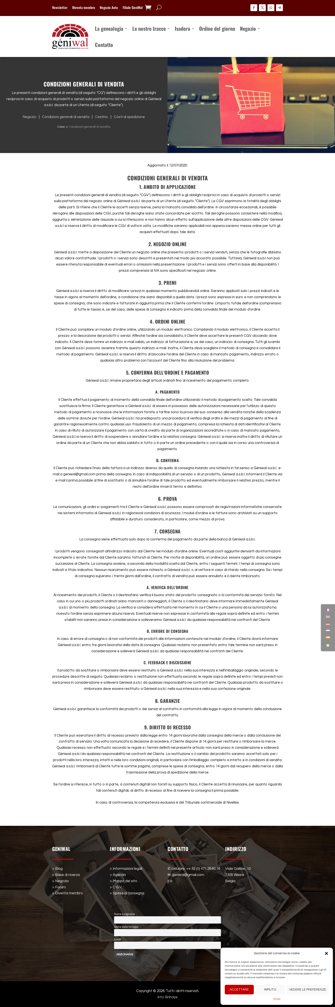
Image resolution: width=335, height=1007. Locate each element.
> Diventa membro (67, 893)
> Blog (57, 869)
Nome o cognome (124, 914)
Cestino (102, 117)
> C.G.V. (116, 887)
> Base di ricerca (66, 875)
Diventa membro (83, 8)
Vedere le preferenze (307, 989)
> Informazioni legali (126, 869)
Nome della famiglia (126, 927)
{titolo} (276, 999)
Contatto (104, 44)
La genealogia (109, 28)
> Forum (59, 887)
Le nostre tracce (149, 28)
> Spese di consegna (127, 893)
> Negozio (60, 881)
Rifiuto (270, 989)
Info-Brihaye (167, 997)
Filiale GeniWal (133, 8)
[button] (326, 953)
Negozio (248, 28)
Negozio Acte (109, 8)
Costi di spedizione (129, 117)
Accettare (239, 989)
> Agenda (118, 875)
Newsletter (60, 8)
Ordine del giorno (217, 28)
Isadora (182, 28)
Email (117, 939)
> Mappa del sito (123, 881)
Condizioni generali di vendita (66, 117)
